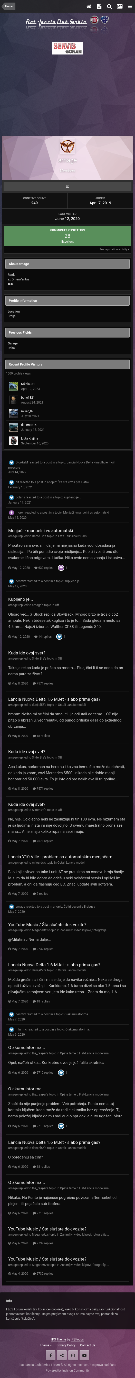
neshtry (21, 581)
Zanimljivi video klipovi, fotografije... (84, 930)
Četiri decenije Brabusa (79, 906)
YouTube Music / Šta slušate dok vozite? (47, 924)
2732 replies (43, 949)
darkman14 (29, 425)
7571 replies (43, 683)
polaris (20, 497)
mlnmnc (21, 1029)
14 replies (43, 636)
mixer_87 (27, 411)
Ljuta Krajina (29, 438)
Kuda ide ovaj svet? (26, 652)
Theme (46, 1345)
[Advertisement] (67, 94)
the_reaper (39, 1053)
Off (57, 605)
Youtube (84, 1355)
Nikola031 (28, 384)
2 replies (40, 894)
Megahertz (39, 930)
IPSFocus (77, 1339)
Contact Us (87, 1345)
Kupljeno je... (72, 497)
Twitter (62, 1355)
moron (20, 512)
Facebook (50, 1355)
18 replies (41, 736)
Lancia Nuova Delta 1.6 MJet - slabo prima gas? (54, 699)
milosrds (38, 862)
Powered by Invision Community (68, 1370)
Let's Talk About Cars (72, 536)
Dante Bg (38, 536)
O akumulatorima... (77, 1014)
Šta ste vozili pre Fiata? (73, 482)
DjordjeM (22, 462)
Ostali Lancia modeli (72, 705)
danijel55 (38, 705)
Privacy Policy (65, 1345)
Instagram (73, 1355)
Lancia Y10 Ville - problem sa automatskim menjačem (60, 856)
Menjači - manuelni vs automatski (86, 512)
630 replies (43, 568)
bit (17, 482)
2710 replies (43, 1072)
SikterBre (38, 658)
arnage (13, 536)
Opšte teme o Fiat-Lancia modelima (84, 1053)
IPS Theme (58, 1339)
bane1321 (28, 397)
